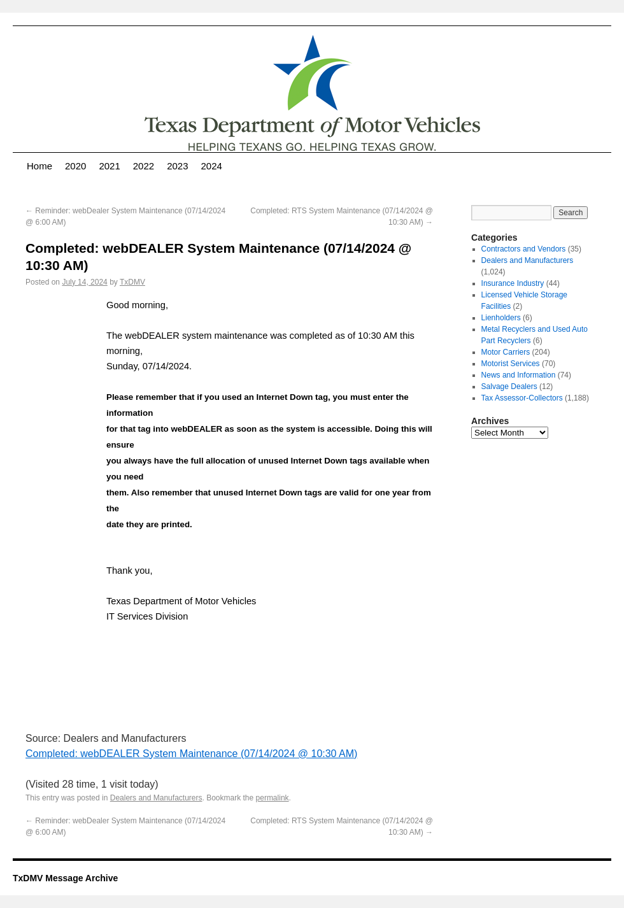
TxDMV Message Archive (65, 878)
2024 (211, 165)
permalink (272, 797)
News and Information (518, 375)
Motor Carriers (505, 352)
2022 (143, 165)
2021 (109, 165)
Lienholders (501, 317)
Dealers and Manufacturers (156, 797)
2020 (75, 165)
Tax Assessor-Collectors (522, 398)
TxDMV (132, 282)
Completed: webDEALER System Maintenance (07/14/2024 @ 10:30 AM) (191, 753)
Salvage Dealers (509, 386)
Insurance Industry (512, 283)
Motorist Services (510, 363)
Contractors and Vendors (523, 249)
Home (39, 165)
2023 (177, 165)
